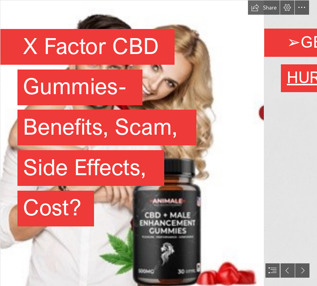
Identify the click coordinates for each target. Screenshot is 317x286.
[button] (264, 7)
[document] (158, 143)
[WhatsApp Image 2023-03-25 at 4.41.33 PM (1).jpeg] (131, 143)
